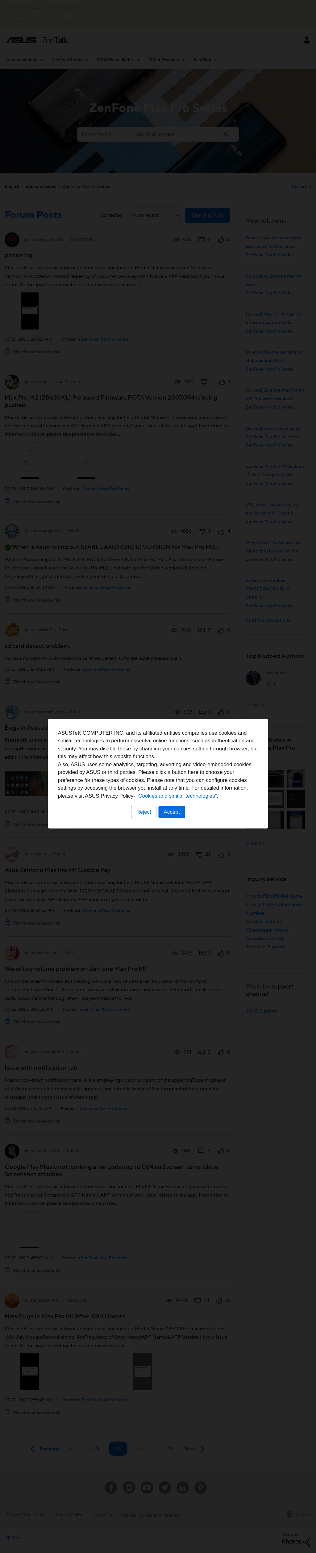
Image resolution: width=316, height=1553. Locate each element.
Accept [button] (172, 815)
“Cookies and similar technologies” (177, 799)
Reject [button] (143, 815)
